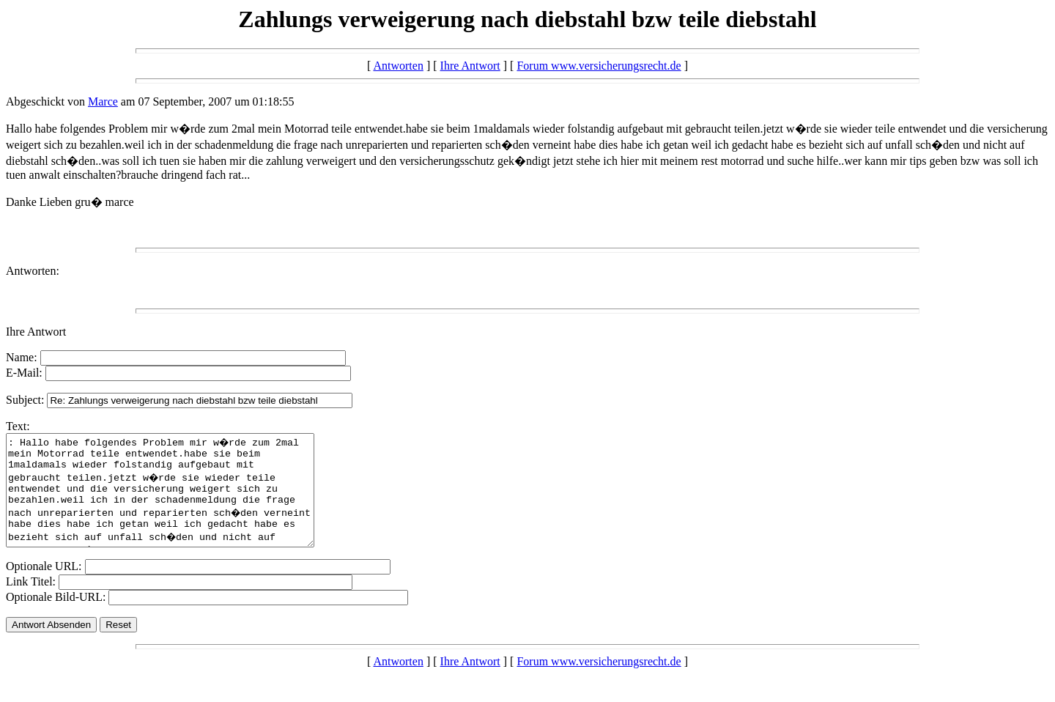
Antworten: (32, 271)
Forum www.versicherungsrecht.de (599, 65)
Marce (103, 101)
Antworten (398, 65)
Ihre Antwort (470, 65)
